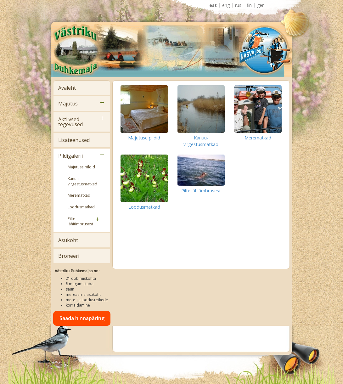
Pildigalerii (70, 155)
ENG (226, 5)
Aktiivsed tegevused (70, 122)
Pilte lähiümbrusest (80, 221)
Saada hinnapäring (81, 318)
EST (213, 5)
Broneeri (68, 255)
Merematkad (79, 195)
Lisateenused (74, 140)
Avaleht (67, 87)
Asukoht (68, 240)
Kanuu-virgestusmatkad (82, 181)
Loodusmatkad (81, 207)
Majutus (68, 103)
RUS (238, 5)
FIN (249, 5)
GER (260, 5)
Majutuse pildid (81, 167)
